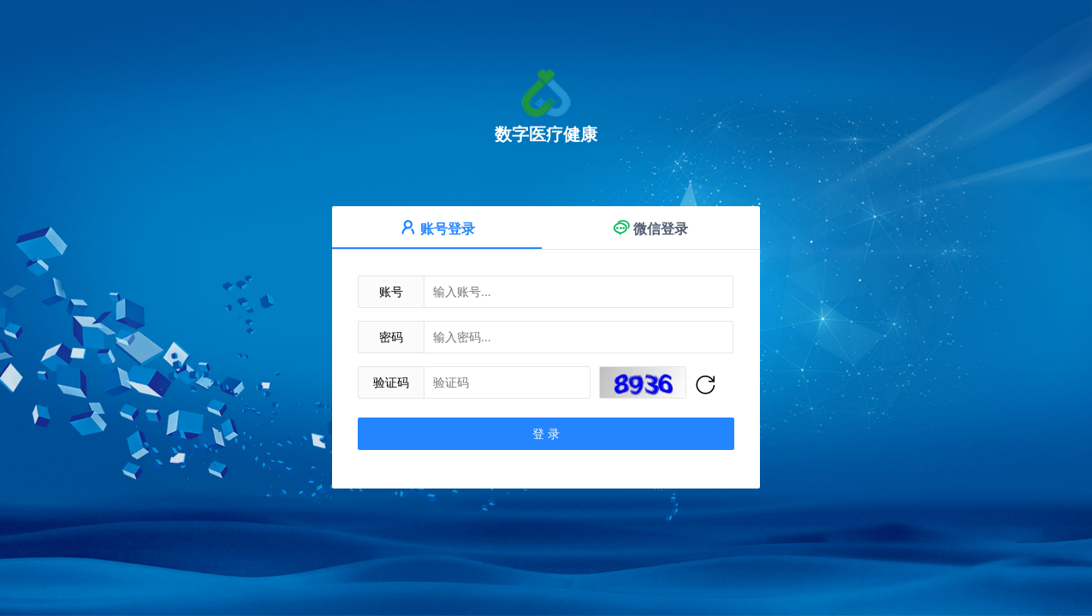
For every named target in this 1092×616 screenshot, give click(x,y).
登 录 (546, 434)
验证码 (391, 382)
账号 (391, 292)
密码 (391, 337)
